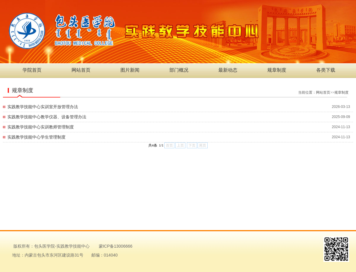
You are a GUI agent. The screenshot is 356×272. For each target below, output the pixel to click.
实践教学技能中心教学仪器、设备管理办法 (46, 116)
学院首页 (32, 70)
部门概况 (178, 70)
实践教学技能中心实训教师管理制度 (40, 127)
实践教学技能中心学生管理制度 (36, 137)
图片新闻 (129, 70)
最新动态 (227, 70)
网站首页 (80, 70)
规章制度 (276, 70)
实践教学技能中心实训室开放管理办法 (42, 106)
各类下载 (325, 70)
